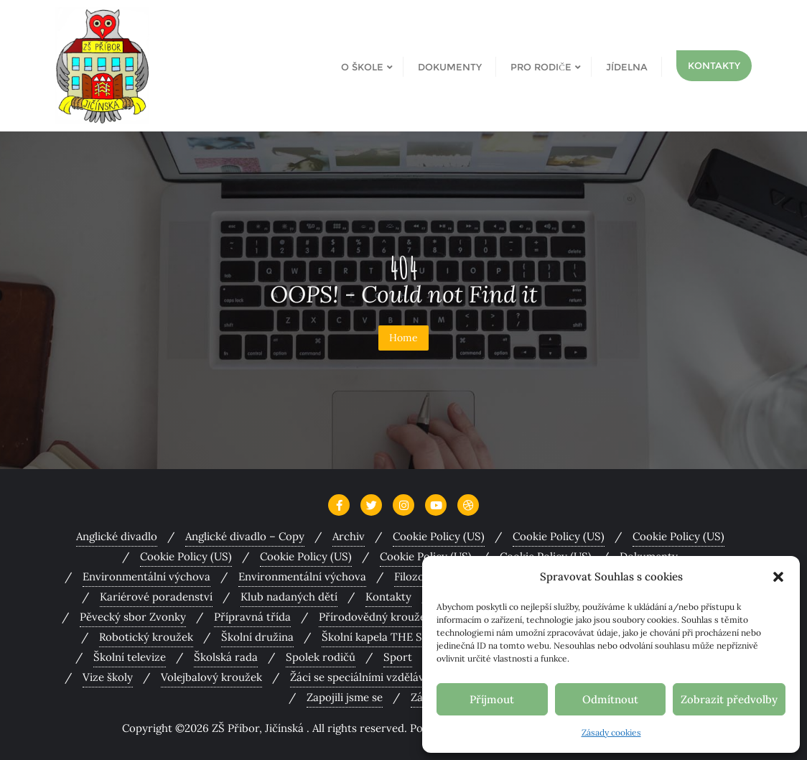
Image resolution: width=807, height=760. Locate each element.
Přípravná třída (252, 617)
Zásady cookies (611, 732)
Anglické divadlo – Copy (244, 536)
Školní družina (257, 637)
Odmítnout (610, 699)
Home (403, 337)
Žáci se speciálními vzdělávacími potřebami (398, 677)
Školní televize (129, 657)
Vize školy (108, 677)
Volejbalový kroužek (211, 677)
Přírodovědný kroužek (375, 617)
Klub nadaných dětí (289, 596)
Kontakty (714, 65)
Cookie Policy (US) (439, 536)
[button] (778, 577)
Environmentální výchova (146, 576)
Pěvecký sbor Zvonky (133, 617)
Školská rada (226, 657)
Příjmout (492, 699)
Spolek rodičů (320, 657)
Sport (397, 657)
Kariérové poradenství (156, 596)
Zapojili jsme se (345, 697)
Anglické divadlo (116, 536)
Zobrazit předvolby (729, 699)
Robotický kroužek (146, 637)
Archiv (348, 536)
